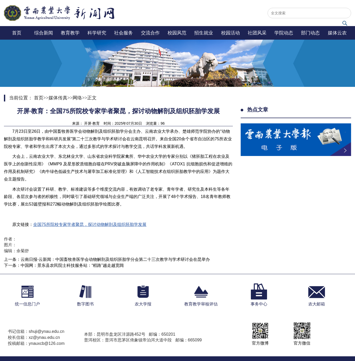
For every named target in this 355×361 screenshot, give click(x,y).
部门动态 (310, 32)
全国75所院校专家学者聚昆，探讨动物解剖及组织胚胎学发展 (89, 224)
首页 (16, 32)
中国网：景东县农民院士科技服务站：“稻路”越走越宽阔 (72, 265)
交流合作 (150, 32)
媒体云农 (337, 32)
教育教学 (70, 32)
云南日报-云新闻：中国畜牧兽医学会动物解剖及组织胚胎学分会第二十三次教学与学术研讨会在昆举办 (115, 259)
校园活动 (230, 32)
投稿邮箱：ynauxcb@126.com (36, 343)
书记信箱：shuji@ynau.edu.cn (36, 331)
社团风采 (257, 32)
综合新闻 (43, 32)
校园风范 (177, 32)
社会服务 (123, 32)
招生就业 (203, 32)
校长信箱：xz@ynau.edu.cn (34, 337)
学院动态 (283, 32)
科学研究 (96, 32)
